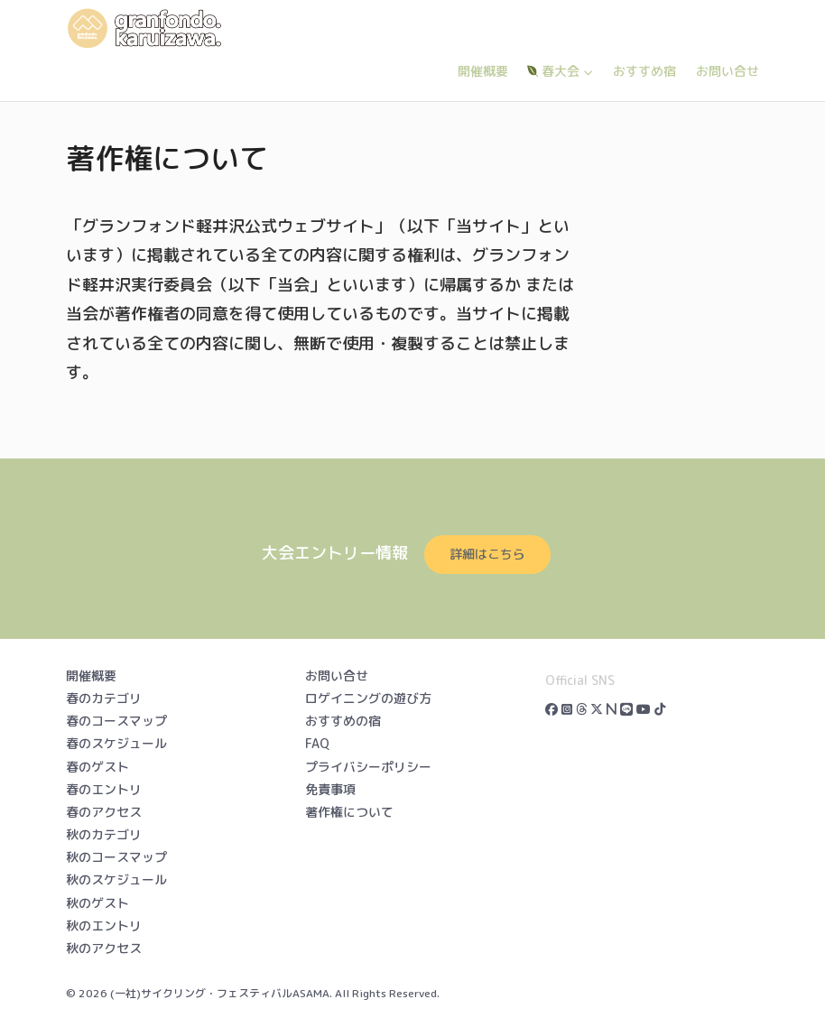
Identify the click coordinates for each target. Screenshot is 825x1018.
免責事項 (330, 789)
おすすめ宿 (644, 70)
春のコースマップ (116, 720)
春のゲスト (97, 766)
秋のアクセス (104, 948)
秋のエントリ (104, 925)
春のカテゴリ (104, 698)
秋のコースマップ (116, 856)
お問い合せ (727, 70)
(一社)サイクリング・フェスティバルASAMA (219, 993)
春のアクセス (104, 811)
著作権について (349, 811)
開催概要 (483, 70)
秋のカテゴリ (104, 834)
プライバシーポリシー (368, 766)
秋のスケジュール (116, 879)
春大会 (560, 70)
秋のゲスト (97, 903)
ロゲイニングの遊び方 (368, 698)
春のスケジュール (116, 743)
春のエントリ (104, 789)
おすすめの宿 (343, 720)
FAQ (317, 743)
